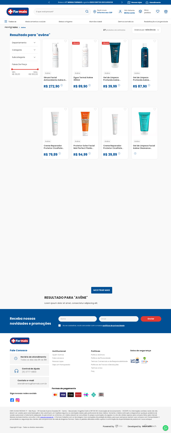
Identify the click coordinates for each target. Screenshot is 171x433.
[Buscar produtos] (87, 12)
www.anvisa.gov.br (46, 417)
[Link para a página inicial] (14, 27)
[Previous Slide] (49, 2)
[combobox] (61, 11)
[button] (104, 11)
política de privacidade (114, 325)
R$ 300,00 (33, 74)
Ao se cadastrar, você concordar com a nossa (94, 326)
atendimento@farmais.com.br (32, 383)
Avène (23, 27)
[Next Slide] (122, 2)
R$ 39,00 (16, 74)
